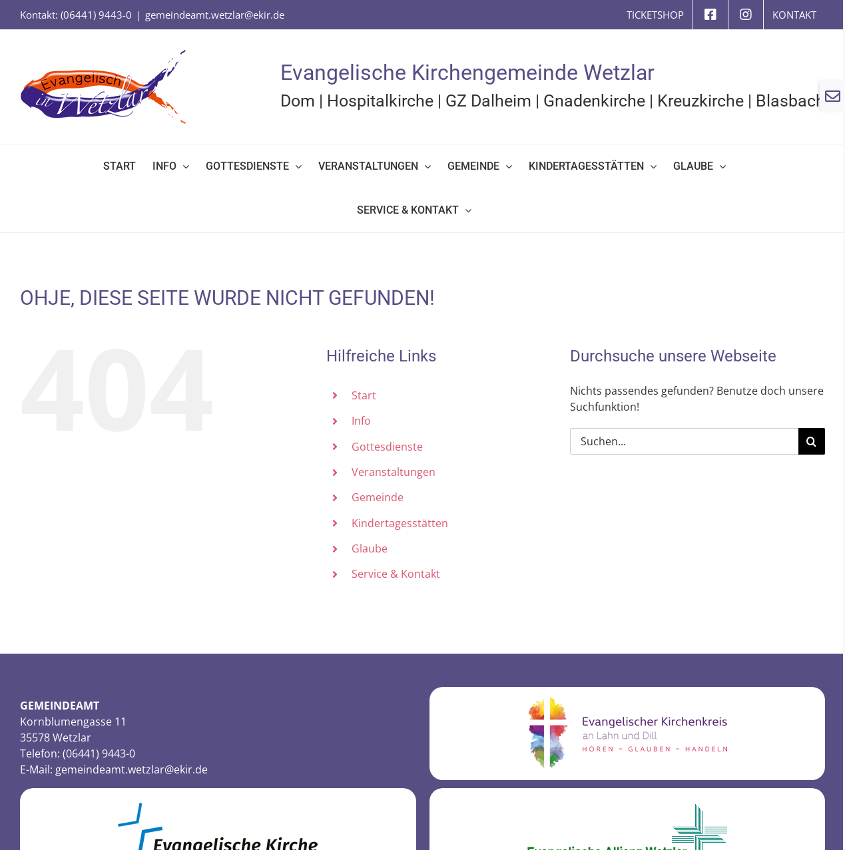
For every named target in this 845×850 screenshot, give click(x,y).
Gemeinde (378, 497)
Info (361, 420)
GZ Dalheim (488, 100)
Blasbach (790, 100)
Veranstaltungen (393, 472)
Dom (297, 100)
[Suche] (811, 441)
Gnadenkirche (594, 100)
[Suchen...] (684, 441)
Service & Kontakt (396, 573)
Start (364, 395)
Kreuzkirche (700, 100)
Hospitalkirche (380, 100)
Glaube (370, 548)
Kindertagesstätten (400, 523)
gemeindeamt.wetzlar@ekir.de (214, 14)
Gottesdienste (387, 446)
